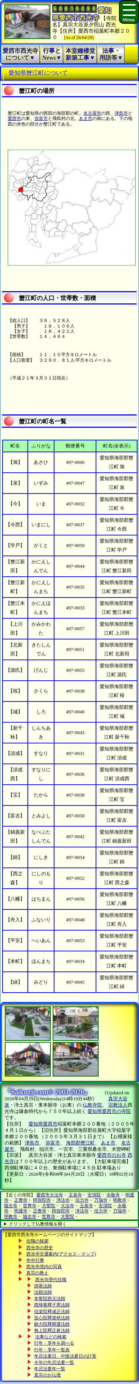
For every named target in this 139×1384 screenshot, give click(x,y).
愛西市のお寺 (111, 1155)
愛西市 (14, 118)
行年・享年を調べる (54, 1343)
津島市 (121, 113)
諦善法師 (43, 1286)
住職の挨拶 (37, 1241)
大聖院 (48, 1205)
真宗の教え (37, 1273)
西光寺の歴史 (39, 1247)
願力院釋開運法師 (52, 1324)
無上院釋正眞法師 (52, 1330)
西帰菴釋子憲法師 (52, 1305)
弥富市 (41, 118)
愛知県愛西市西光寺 (81, 14)
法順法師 (43, 1292)
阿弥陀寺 (42, 1200)
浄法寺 (63, 1200)
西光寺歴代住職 (50, 1279)
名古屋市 (92, 113)
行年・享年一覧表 (52, 1349)
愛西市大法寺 (49, 1195)
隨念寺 (10, 1205)
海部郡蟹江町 (80, 1143)
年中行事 (35, 1260)
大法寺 (67, 1205)
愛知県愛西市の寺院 (109, 1111)
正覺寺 (20, 1200)
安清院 (94, 1195)
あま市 (85, 118)
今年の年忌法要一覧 (54, 1362)
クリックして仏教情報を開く (38, 1224)
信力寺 (82, 1200)
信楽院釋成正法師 (52, 1311)
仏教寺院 (92, 1105)
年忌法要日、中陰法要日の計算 (65, 1356)
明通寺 (20, 1211)
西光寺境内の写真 (44, 1266)
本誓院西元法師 (49, 1298)
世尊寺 (29, 1205)
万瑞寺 (100, 1200)
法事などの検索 (50, 1336)
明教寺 (119, 1200)
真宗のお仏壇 (47, 1375)
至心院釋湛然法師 (52, 1318)
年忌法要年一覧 (49, 1368)
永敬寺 (113, 1195)
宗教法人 (118, 1105)
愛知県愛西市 (43, 1124)
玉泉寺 (75, 1195)
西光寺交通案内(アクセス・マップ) (61, 1254)
